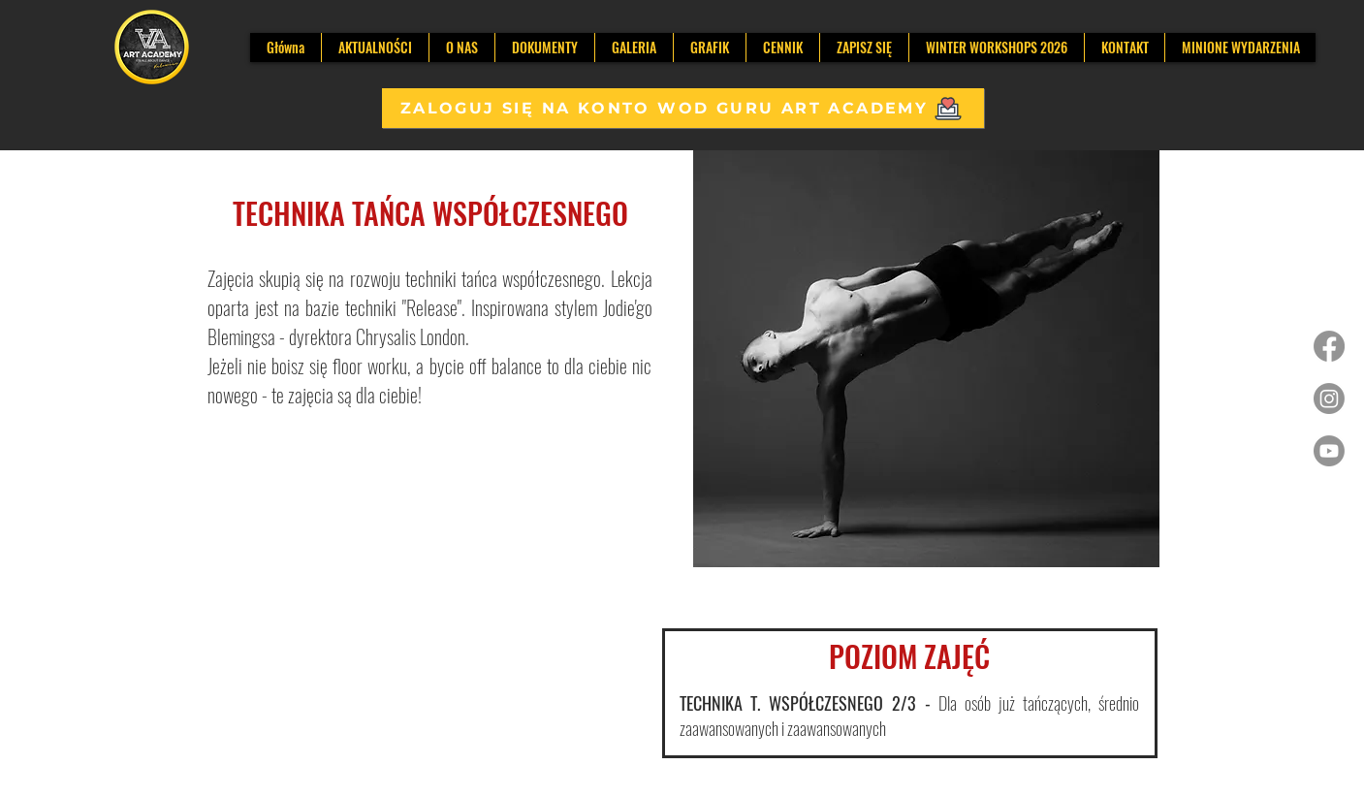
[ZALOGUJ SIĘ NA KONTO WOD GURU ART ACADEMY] (683, 108)
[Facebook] (1329, 346)
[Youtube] (1329, 450)
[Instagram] (1329, 398)
